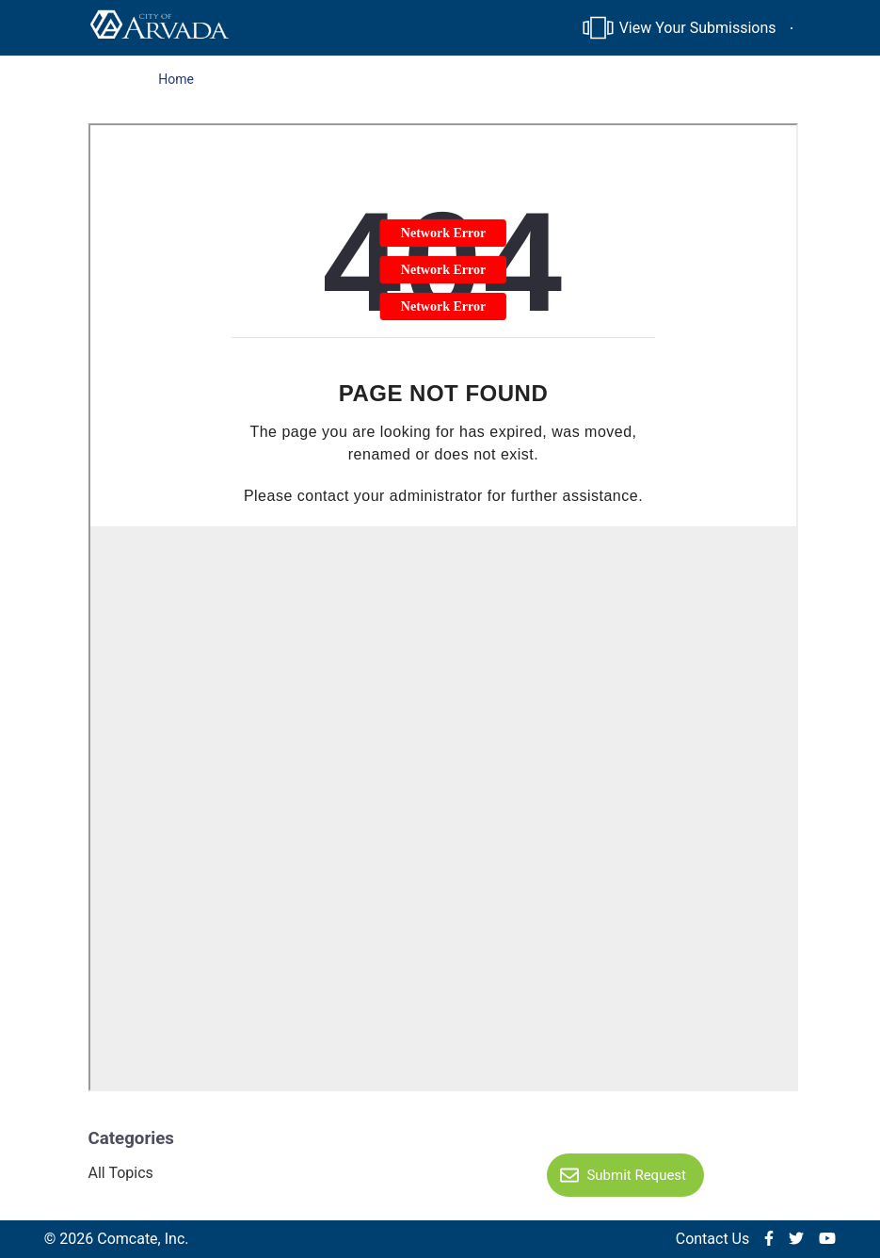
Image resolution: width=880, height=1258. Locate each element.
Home (176, 79)
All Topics (120, 1173)
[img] (769, 1239)
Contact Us (713, 1239)
